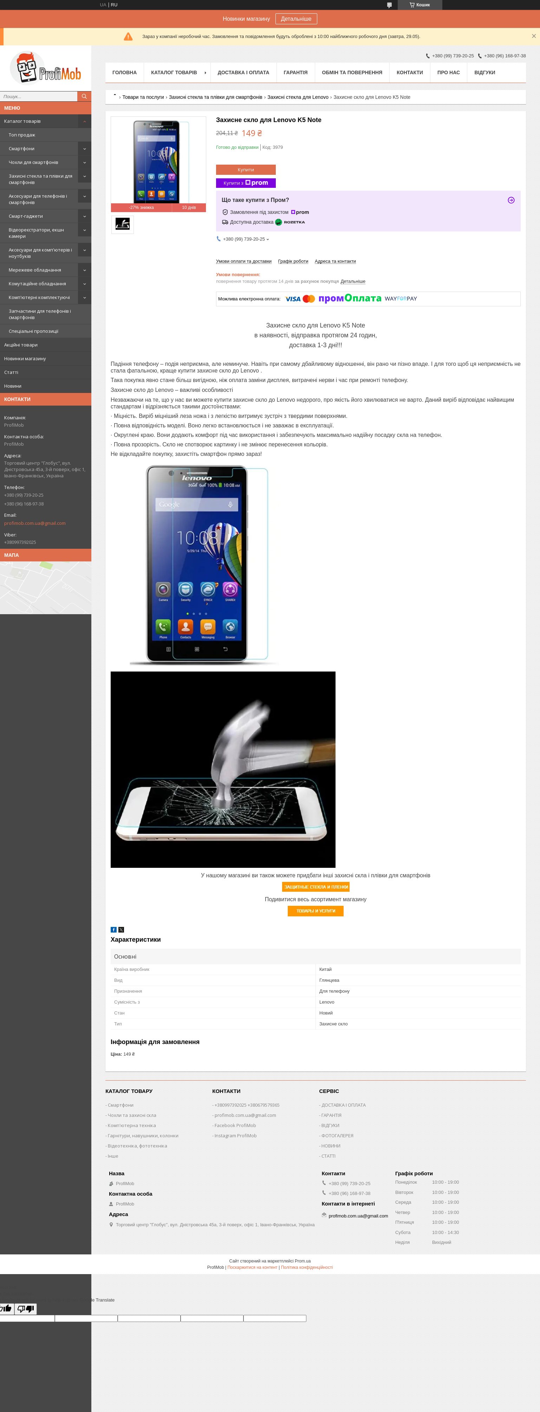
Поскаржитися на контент (252, 1267)
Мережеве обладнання (35, 270)
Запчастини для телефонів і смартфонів (40, 314)
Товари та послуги (143, 97)
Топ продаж (22, 135)
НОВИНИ (330, 1146)
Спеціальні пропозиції (33, 331)
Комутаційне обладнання (37, 283)
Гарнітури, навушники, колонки (143, 1135)
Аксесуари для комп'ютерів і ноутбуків (40, 253)
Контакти (410, 72)
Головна (124, 72)
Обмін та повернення (352, 72)
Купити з (246, 183)
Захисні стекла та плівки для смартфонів (40, 179)
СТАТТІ (328, 1156)
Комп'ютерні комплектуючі (39, 297)
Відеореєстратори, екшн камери (36, 233)
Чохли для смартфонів (33, 162)
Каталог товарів (22, 121)
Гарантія (296, 72)
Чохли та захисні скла (132, 1115)
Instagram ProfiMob (236, 1135)
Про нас (448, 72)
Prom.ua (303, 1261)
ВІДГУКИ (330, 1125)
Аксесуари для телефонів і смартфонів (38, 199)
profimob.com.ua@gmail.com (35, 523)
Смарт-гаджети (26, 216)
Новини (12, 386)
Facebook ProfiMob (235, 1125)
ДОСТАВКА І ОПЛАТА (343, 1105)
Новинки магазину (25, 358)
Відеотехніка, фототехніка (137, 1146)
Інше (113, 1156)
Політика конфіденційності (307, 1267)
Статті (11, 372)
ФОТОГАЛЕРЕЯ (337, 1135)
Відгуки (484, 72)
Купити (246, 169)
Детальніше (296, 19)
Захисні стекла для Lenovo (297, 97)
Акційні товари (21, 345)
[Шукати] (84, 96)
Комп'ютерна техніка (132, 1125)
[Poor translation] (25, 1309)
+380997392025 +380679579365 (247, 1105)
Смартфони (21, 148)
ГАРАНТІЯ (331, 1115)
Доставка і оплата (243, 72)
